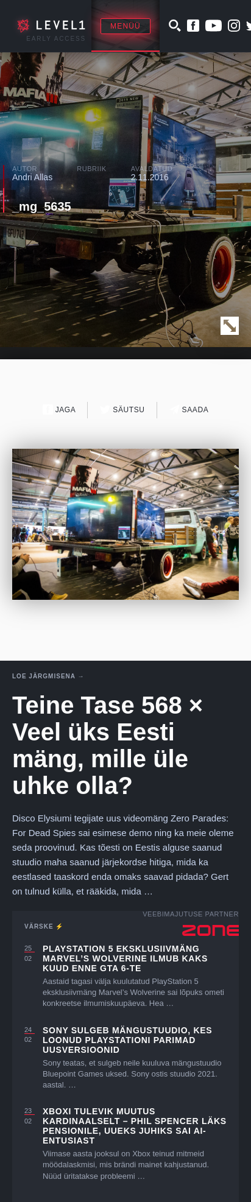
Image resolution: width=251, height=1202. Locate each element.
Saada (189, 409)
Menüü (125, 26)
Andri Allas (32, 177)
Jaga (59, 409)
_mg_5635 (41, 206)
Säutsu (122, 409)
